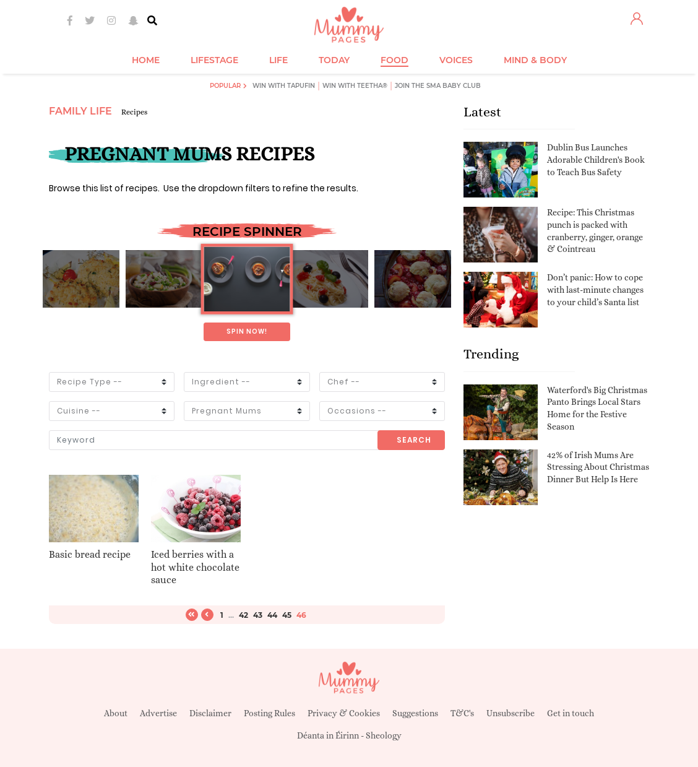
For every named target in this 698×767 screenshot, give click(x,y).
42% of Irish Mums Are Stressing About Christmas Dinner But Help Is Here (598, 467)
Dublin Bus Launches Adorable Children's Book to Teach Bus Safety (596, 159)
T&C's (462, 713)
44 (272, 615)
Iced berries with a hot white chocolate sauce (195, 567)
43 (257, 615)
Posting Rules (269, 713)
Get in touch (570, 713)
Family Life (80, 111)
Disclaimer (210, 713)
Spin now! (246, 331)
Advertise (158, 713)
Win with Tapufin (283, 86)
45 (286, 615)
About (115, 713)
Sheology (384, 735)
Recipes (134, 112)
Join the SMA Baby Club (438, 86)
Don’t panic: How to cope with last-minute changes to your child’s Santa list (595, 289)
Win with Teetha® (354, 86)
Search (414, 440)
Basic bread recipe (90, 554)
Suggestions (415, 713)
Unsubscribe (510, 713)
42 (243, 615)
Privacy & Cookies (344, 713)
